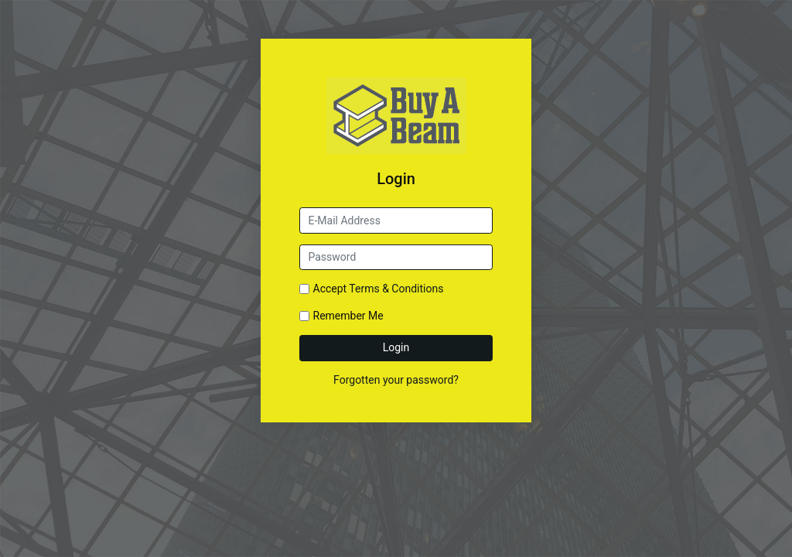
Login (396, 347)
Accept (378, 288)
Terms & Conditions (396, 288)
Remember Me (348, 315)
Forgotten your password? (396, 380)
